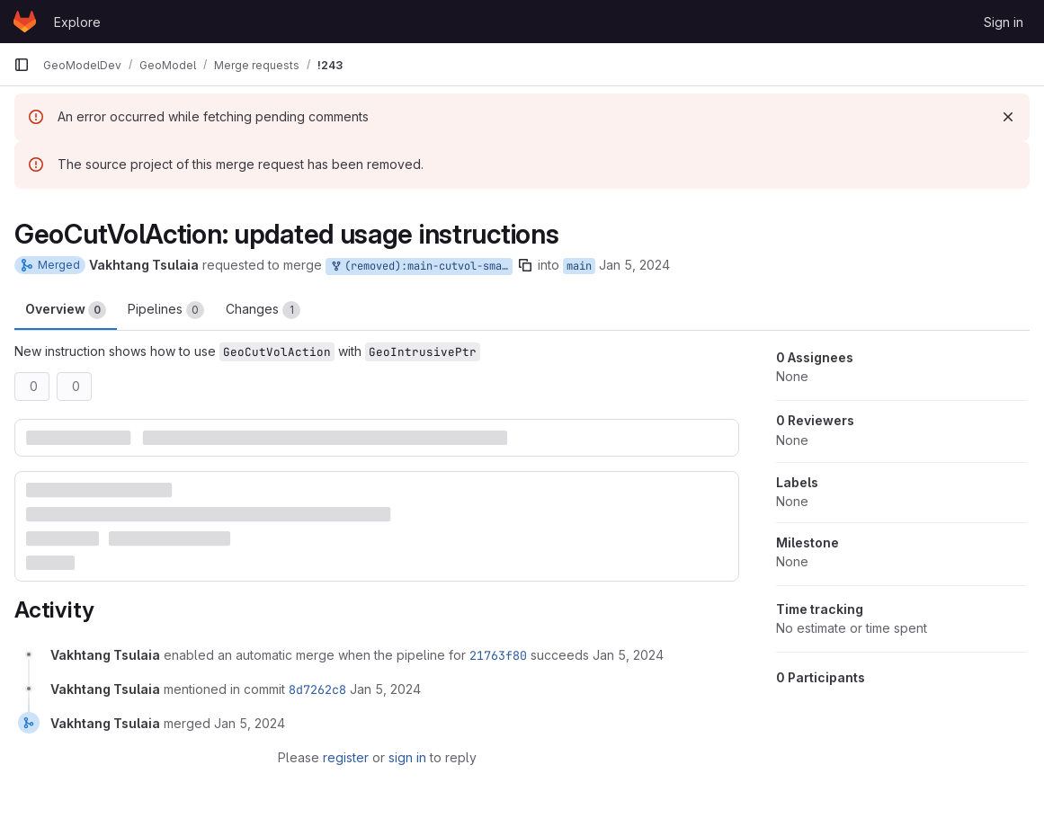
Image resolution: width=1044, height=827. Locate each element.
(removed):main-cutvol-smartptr (421, 266)
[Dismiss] (1008, 117)
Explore (77, 22)
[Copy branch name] (525, 265)
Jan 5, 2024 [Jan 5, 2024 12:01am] (634, 264)
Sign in (1003, 22)
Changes (263, 310)
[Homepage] (25, 21)
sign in (407, 757)
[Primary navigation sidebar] (21, 64)
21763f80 (498, 655)
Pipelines (166, 310)
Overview (65, 310)
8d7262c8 (317, 689)
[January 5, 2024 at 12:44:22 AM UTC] (249, 723)
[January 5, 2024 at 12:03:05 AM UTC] (628, 654)
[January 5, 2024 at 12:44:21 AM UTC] (385, 689)
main (579, 266)
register (346, 757)
